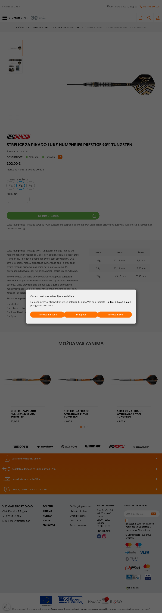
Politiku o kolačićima (117, 301)
